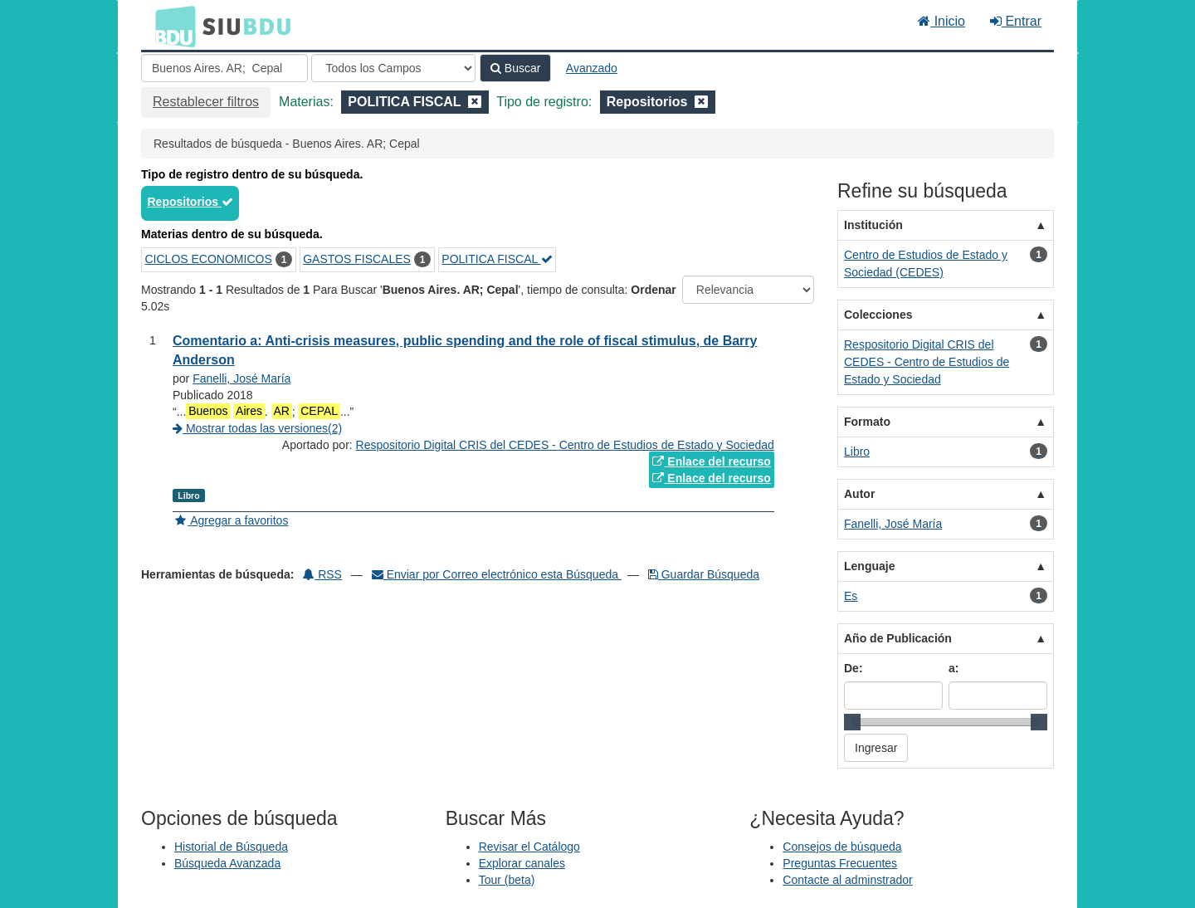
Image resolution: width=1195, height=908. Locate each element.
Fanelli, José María (241, 378)
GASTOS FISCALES (357, 259)
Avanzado (591, 68)
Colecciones (878, 314)
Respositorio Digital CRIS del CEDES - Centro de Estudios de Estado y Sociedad (565, 445)
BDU (171, 26)
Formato (867, 421)
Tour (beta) (507, 879)
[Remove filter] (474, 102)
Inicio (941, 21)
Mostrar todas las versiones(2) (257, 428)
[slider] (852, 722)
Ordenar (653, 289)
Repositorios (190, 201)
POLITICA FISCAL (496, 259)
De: (853, 668)
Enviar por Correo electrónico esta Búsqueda (497, 574)
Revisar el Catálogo (529, 846)
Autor (859, 493)
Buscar (515, 68)
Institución (873, 225)
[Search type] (393, 68)
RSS (322, 574)
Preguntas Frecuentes (840, 863)
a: (953, 668)
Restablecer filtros (206, 102)
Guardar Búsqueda (703, 574)
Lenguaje (869, 566)
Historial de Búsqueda (231, 846)
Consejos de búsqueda (842, 846)
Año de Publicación (898, 638)
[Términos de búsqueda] (224, 68)
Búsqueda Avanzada (227, 863)
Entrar (1015, 21)
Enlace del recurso (711, 461)
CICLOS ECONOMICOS (208, 259)
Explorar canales (522, 863)
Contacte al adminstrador (847, 879)
